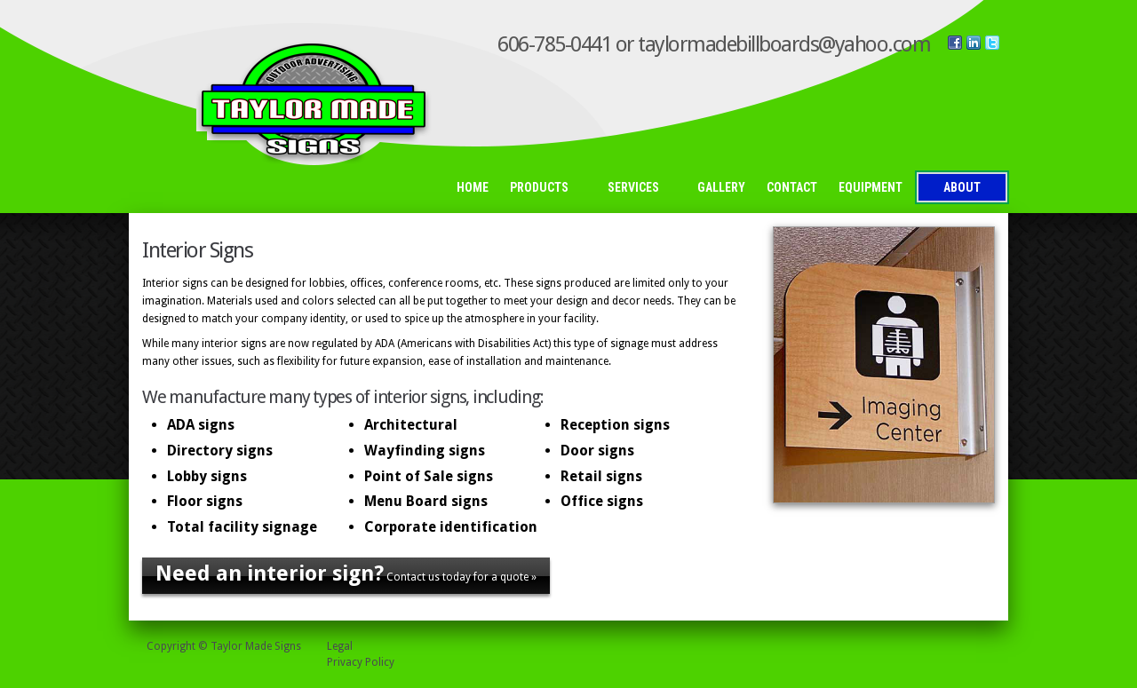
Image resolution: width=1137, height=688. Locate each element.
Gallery (721, 187)
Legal (340, 646)
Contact (792, 187)
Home (473, 187)
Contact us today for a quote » (346, 573)
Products (544, 188)
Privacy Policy (360, 662)
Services (638, 188)
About (962, 187)
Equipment (870, 187)
